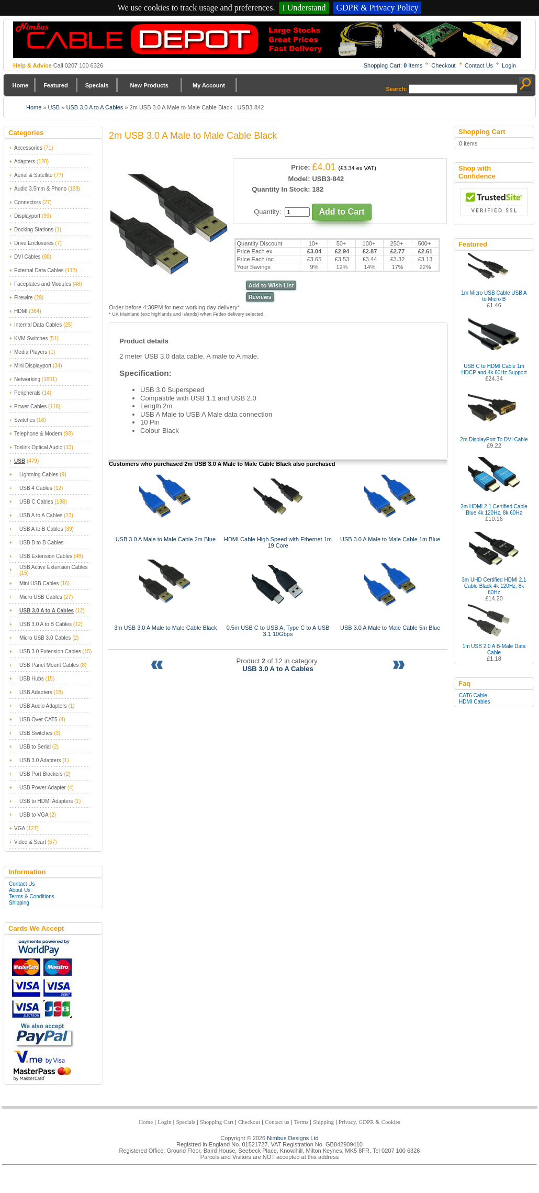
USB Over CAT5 (38, 719)
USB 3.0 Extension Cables (50, 651)
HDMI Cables (474, 702)
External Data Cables (39, 270)
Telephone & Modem (38, 434)
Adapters (24, 161)
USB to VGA (33, 815)
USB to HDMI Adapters (46, 801)
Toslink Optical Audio (38, 447)
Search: (396, 89)
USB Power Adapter (42, 787)
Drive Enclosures (34, 243)
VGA (19, 828)
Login (509, 65)
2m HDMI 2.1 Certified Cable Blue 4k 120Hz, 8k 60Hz (494, 510)
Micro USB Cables (40, 597)
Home (21, 85)
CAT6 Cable (473, 695)
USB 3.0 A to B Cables (45, 624)
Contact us (277, 1122)
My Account (209, 85)
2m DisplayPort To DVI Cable (493, 439)
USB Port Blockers (41, 774)
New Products (149, 85)
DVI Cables (27, 257)
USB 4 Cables (35, 488)
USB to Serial (35, 747)
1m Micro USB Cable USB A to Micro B (494, 296)
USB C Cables (36, 502)
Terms (301, 1122)
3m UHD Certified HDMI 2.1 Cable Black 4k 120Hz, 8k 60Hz (494, 586)
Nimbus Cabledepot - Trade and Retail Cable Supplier (267, 39)
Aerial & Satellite (33, 175)
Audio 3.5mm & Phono (40, 189)
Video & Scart (30, 842)
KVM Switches (31, 338)
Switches (24, 420)
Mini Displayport (32, 366)
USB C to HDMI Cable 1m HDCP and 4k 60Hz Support (494, 369)
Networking (27, 379)
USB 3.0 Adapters (40, 760)
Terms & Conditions (31, 896)
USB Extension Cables (45, 556)
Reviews (260, 297)
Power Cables (30, 406)
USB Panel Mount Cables (48, 665)
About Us (19, 890)
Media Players (30, 352)
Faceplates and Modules (42, 284)
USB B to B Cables (41, 542)
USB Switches (35, 733)
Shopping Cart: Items (393, 65)
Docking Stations (33, 229)
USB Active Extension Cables (53, 567)
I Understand (303, 7)
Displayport (27, 216)
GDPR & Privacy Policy (377, 7)
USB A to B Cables (41, 529)
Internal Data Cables (38, 325)
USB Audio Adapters (43, 706)
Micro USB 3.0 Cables (45, 638)
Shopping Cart (216, 1122)
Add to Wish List (271, 285)
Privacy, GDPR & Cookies (369, 1122)
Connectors (27, 202)
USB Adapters (35, 692)
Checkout (443, 65)
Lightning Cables (39, 474)
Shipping (19, 903)
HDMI (21, 311)
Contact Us (479, 65)
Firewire (23, 297)
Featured (55, 85)
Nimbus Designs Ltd (292, 1138)
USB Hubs (31, 679)
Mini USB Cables (39, 583)
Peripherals (27, 393)
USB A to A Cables (40, 515)
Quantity (266, 212)
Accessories (28, 148)
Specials (97, 85)
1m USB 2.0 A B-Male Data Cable (494, 649)
